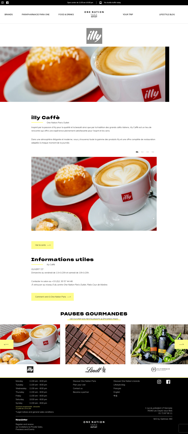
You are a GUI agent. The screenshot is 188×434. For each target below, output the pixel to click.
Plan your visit (79, 384)
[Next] (181, 344)
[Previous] (6, 344)
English (117, 392)
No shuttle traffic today (110, 2)
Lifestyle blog (119, 384)
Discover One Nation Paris (84, 381)
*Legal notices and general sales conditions (35, 412)
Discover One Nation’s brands (127, 381)
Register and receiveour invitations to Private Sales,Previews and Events (29, 427)
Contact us (78, 388)
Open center (80, 2)
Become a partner (81, 392)
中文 (116, 395)
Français (117, 388)
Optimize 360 (166, 419)
